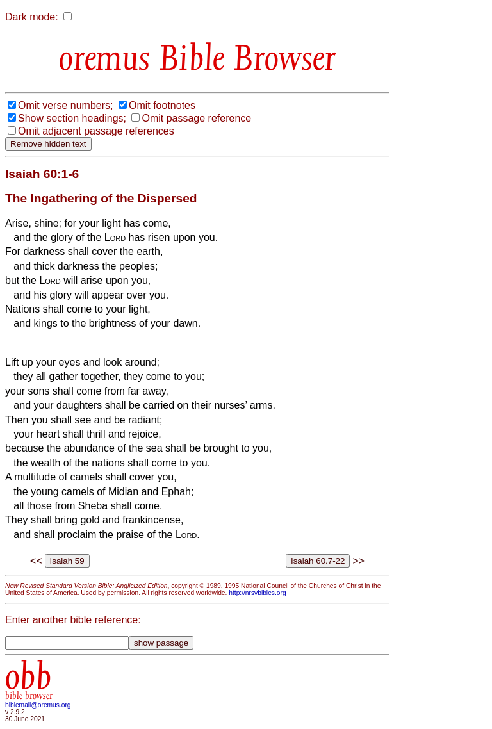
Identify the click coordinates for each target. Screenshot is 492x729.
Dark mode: (31, 17)
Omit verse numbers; (65, 105)
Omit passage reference (196, 118)
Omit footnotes (162, 105)
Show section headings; (72, 118)
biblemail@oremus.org (38, 705)
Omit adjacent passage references (96, 131)
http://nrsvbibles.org (257, 592)
